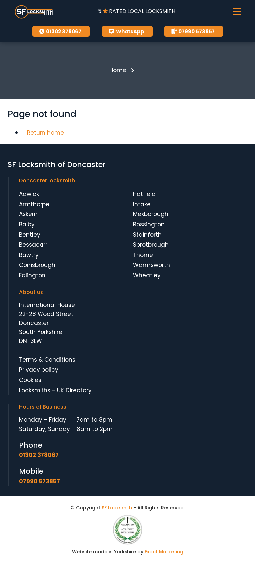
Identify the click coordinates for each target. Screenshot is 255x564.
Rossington (149, 224)
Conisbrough (37, 265)
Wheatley (147, 275)
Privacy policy (38, 370)
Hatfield (144, 194)
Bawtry (29, 255)
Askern (28, 214)
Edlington (32, 275)
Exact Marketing (164, 551)
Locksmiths (34, 390)
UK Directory (74, 390)
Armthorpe (34, 204)
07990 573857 (193, 31)
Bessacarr (33, 245)
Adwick (29, 194)
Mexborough (150, 214)
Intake (142, 204)
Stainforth (147, 235)
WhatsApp (126, 31)
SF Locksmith (117, 507)
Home (117, 70)
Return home (45, 133)
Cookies (30, 380)
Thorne (143, 255)
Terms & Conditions (47, 360)
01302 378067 (60, 31)
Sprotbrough (151, 245)
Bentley (29, 235)
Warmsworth (151, 265)
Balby (27, 224)
